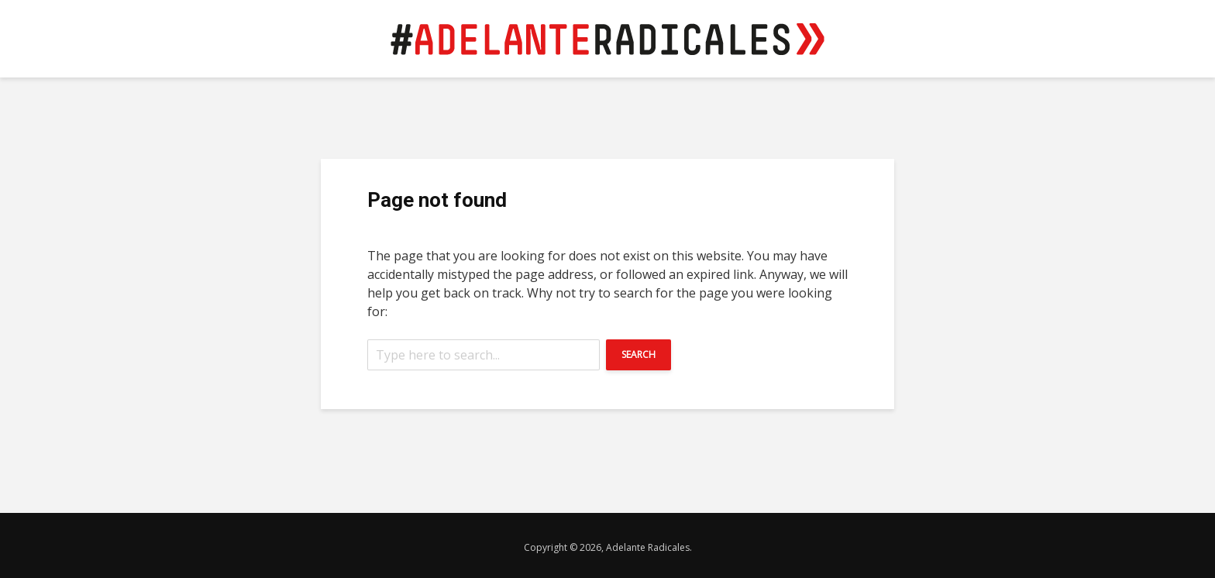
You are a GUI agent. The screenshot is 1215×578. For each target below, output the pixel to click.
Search (638, 354)
